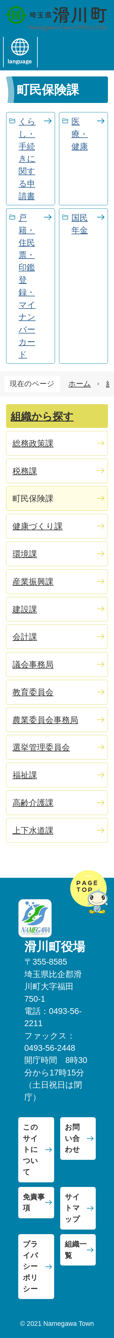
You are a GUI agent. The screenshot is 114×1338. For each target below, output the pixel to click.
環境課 (24, 554)
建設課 (24, 609)
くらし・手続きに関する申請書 (27, 159)
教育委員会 (33, 692)
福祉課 (24, 775)
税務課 (24, 471)
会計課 (24, 636)
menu (54, 52)
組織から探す (42, 416)
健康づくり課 (37, 526)
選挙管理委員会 (41, 747)
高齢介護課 (33, 802)
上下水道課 (33, 830)
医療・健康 (79, 134)
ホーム (79, 384)
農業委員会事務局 (45, 720)
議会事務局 (33, 664)
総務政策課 (33, 443)
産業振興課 (33, 581)
